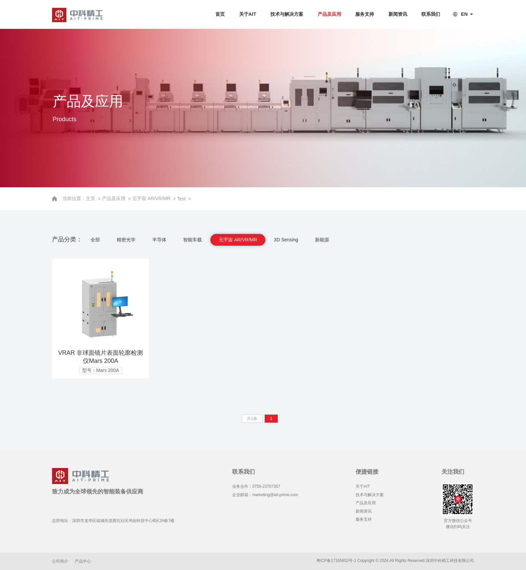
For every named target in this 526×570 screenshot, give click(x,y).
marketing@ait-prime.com (275, 494)
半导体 (159, 239)
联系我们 (430, 14)
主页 (92, 198)
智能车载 (192, 239)
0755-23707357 (266, 486)
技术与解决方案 (286, 14)
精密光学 (126, 239)
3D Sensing (286, 239)
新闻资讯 (397, 14)
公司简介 (60, 561)
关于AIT (247, 14)
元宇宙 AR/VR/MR (152, 198)
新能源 (322, 239)
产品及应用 (329, 14)
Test (182, 198)
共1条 (252, 418)
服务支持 (364, 14)
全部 (95, 239)
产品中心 (83, 561)
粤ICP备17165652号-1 (336, 560)
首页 (220, 14)
